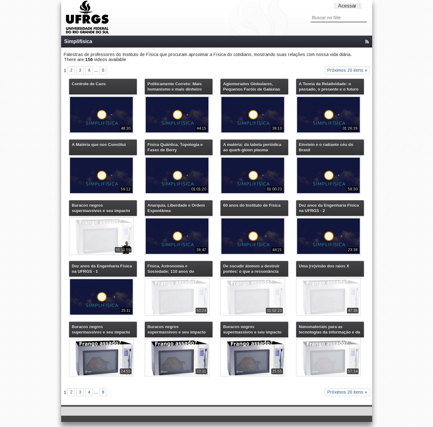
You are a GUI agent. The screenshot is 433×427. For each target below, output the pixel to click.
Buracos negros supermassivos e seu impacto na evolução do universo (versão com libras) (101, 208)
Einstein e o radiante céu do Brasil (326, 147)
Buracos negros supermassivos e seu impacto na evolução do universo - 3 (101, 329)
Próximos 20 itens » (347, 70)
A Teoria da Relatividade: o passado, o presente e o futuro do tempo (329, 86)
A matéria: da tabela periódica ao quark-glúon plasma (252, 147)
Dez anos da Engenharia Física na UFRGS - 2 (329, 208)
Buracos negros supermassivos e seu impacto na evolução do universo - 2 (252, 329)
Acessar (347, 5)
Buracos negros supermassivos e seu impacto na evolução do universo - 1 (177, 329)
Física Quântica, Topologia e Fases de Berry (175, 147)
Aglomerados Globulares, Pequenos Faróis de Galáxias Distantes (251, 86)
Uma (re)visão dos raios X (324, 266)
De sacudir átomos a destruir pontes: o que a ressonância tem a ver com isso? (251, 269)
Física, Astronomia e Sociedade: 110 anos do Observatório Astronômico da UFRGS (176, 269)
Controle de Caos (89, 83)
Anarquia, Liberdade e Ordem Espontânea (176, 208)
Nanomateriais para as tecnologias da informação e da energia (329, 329)
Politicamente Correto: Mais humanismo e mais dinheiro (175, 86)
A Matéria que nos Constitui (99, 144)
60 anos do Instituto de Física (252, 205)
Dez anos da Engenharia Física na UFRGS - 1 (102, 269)
